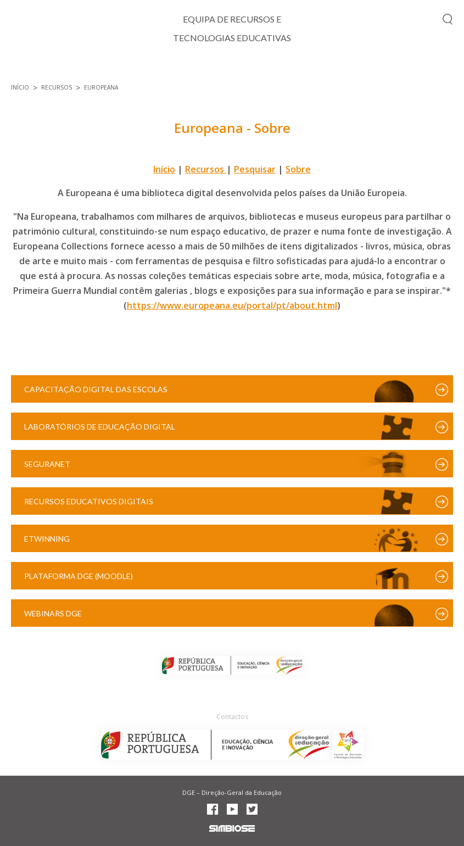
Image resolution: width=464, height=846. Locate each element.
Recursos (416, 69)
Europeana (101, 87)
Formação (347, 69)
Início (24, 69)
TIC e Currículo (96, 69)
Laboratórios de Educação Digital (99, 426)
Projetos (279, 69)
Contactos (232, 716)
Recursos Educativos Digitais (88, 501)
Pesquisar (255, 169)
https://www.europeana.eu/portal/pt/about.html (232, 305)
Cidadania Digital (193, 69)
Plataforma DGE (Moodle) (78, 576)
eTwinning (47, 538)
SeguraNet (47, 464)
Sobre (298, 169)
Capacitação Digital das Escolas (95, 389)
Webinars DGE (53, 613)
